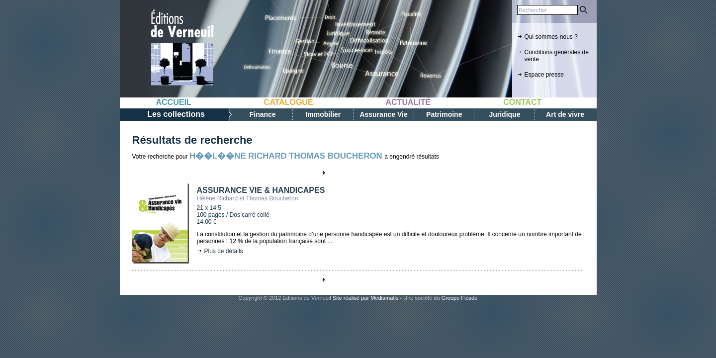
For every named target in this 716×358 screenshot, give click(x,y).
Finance (263, 114)
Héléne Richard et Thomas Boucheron (247, 198)
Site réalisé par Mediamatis (366, 298)
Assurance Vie (383, 114)
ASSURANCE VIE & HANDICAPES (261, 190)
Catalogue (288, 102)
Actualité (408, 102)
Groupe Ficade (460, 298)
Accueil (173, 102)
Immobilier (323, 114)
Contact (522, 102)
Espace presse (544, 74)
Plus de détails (223, 251)
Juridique (504, 114)
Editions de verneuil (182, 48)
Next (323, 173)
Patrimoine (444, 114)
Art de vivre (565, 114)
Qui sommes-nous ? (551, 36)
